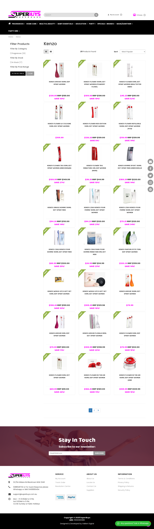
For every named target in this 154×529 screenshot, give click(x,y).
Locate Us (91, 482)
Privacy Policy (123, 482)
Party (92, 24)
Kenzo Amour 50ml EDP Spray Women (59, 334)
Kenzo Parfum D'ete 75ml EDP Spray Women (130, 250)
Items (138, 15)
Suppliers (90, 490)
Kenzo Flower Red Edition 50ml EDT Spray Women (94, 125)
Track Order (60, 482)
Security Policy (124, 490)
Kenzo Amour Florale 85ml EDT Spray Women (94, 334)
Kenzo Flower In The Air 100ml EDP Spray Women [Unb (129, 378)
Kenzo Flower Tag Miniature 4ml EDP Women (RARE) (94, 168)
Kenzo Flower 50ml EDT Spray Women (59, 376)
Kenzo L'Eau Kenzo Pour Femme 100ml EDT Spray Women (94, 210)
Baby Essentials (66, 24)
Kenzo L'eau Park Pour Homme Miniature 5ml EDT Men (94, 252)
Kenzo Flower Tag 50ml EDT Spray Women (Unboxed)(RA (59, 167)
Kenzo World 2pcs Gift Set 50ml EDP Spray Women (59, 292)
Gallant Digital (88, 523)
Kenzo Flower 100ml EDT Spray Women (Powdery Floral (94, 84)
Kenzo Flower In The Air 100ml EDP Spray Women (94, 376)
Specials (101, 24)
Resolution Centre (62, 486)
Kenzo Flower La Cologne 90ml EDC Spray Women (59, 125)
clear (30, 73)
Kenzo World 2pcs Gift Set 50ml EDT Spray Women (94, 292)
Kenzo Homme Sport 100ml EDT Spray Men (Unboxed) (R (130, 167)
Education (82, 24)
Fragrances (18, 24)
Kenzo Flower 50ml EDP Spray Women (129, 334)
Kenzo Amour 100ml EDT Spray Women (129, 292)
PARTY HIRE (14, 31)
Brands (111, 24)
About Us (90, 478)
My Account (60, 478)
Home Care (32, 24)
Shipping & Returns (126, 486)
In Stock (17, 62)
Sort (116, 51)
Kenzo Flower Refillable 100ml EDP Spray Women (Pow (130, 126)
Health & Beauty (47, 24)
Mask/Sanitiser (125, 24)
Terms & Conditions (126, 478)
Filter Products (19, 44)
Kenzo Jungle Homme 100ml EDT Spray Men (59, 208)
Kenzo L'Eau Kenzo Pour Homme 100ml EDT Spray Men (59, 250)
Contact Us (91, 486)
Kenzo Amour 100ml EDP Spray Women (59, 83)
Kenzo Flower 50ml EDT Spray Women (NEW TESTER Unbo (129, 84)
